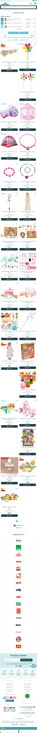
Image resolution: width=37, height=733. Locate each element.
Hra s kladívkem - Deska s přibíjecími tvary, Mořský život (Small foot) (9, 242)
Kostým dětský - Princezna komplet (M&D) (9, 361)
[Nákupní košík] (31, 3)
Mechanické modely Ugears (18, 721)
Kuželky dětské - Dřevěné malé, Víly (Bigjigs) (15, 26)
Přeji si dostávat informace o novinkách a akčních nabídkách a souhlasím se (19, 662)
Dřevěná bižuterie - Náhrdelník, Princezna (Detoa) (27, 152)
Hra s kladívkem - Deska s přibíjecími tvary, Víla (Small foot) (27, 242)
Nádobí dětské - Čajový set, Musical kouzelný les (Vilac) (28, 477)
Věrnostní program (27, 686)
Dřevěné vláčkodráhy (31, 721)
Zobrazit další (18, 29)
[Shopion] (15, 723)
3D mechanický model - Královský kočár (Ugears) (9, 63)
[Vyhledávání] (18, 7)
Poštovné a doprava (27, 682)
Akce (9, 729)
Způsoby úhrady (27, 684)
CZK (33, 0)
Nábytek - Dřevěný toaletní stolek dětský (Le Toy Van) (9, 477)
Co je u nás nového (9, 688)
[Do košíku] (9, 70)
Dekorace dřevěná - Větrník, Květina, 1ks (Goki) (27, 92)
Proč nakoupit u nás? (9, 682)
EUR (35, 0)
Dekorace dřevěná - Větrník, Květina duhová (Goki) (28, 63)
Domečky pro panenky (10, 721)
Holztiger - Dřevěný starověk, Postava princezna (27, 212)
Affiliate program (10, 690)
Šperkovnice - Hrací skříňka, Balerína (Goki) (15, 23)
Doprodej (28, 731)
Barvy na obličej (4, 721)
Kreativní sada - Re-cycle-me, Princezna (28, 361)
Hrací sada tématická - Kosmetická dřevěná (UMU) (9, 302)
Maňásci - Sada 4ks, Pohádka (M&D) (27, 447)
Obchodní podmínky (9, 686)
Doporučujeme (9, 731)
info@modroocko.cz (28, 709)
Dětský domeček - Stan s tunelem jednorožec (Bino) (9, 122)
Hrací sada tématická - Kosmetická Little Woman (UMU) (27, 302)
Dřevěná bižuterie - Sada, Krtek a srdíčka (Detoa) (27, 182)
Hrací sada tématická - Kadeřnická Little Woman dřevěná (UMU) (27, 272)
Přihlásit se (8, 0)
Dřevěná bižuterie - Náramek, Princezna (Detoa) (9, 182)
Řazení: (4, 37)
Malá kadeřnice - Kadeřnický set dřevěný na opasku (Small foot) (9, 419)
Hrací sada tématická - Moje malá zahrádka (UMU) (9, 332)
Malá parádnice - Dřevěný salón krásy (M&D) (28, 418)
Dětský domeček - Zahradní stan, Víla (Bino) (9, 151)
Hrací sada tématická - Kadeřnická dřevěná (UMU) (9, 272)
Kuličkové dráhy (25, 721)
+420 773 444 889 (28, 706)
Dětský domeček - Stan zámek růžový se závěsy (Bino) (27, 122)
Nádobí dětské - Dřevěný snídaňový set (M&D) (9, 507)
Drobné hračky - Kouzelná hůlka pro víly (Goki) (9, 212)
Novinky (28, 729)
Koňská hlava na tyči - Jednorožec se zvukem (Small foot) (27, 332)
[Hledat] (35, 7)
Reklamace (27, 690)
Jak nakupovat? (9, 684)
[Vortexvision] (22, 723)
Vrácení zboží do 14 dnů (27, 688)
